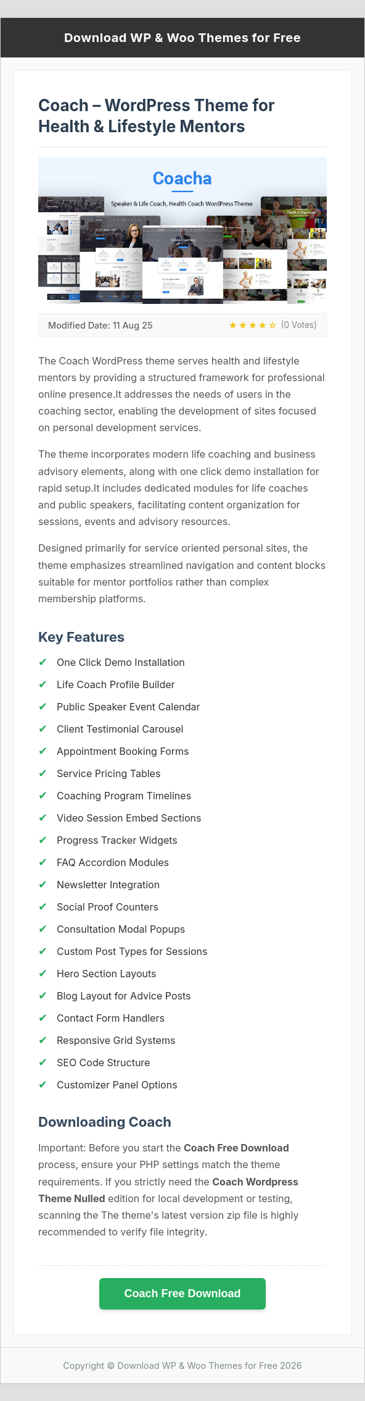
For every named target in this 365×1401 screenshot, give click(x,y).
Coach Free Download (182, 1293)
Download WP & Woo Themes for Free (182, 37)
